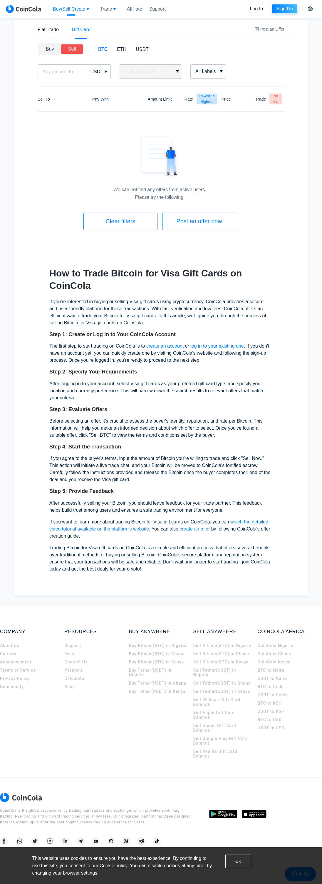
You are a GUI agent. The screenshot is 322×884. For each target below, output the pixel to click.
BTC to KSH (270, 703)
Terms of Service (18, 670)
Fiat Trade (48, 29)
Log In (256, 8)
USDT (142, 49)
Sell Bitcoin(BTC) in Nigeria (222, 645)
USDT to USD (271, 727)
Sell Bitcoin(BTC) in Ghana (221, 653)
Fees (69, 653)
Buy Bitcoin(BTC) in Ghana (157, 653)
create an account (165, 345)
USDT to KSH (271, 711)
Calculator (75, 678)
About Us (9, 645)
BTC (103, 49)
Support (72, 645)
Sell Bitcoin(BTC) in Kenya (221, 662)
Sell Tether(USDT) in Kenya (221, 691)
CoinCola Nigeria (275, 645)
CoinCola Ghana (274, 653)
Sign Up (284, 8)
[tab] (48, 29)
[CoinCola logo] (23, 9)
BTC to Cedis (271, 686)
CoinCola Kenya (274, 662)
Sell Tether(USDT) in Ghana (222, 683)
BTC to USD (270, 719)
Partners (73, 670)
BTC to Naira (271, 670)
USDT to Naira (272, 678)
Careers (8, 653)
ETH (121, 49)
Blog (69, 686)
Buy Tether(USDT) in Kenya (157, 691)
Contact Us (76, 662)
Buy (50, 48)
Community (12, 686)
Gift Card (81, 29)
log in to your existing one (217, 345)
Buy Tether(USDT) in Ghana (157, 683)
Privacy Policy (15, 678)
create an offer (195, 528)
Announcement (15, 662)
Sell (72, 48)
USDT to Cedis (273, 695)
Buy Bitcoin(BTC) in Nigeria (158, 645)
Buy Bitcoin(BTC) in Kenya (156, 662)
